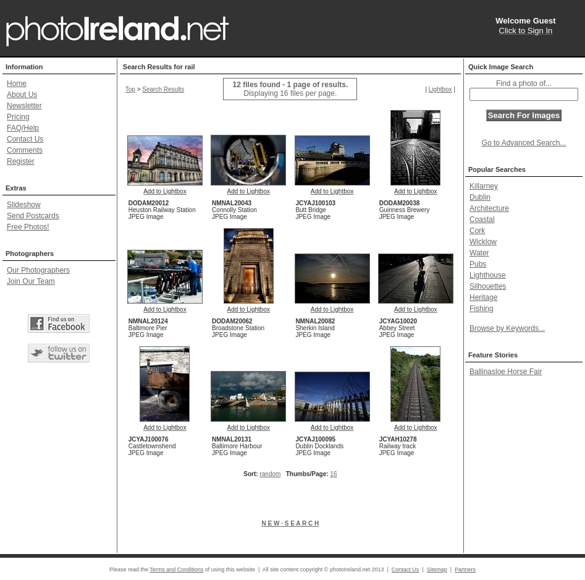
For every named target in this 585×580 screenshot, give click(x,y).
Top (130, 89)
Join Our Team (31, 281)
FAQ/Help (23, 128)
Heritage (483, 297)
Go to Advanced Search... (524, 143)
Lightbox (440, 89)
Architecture (489, 208)
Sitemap (437, 569)
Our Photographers (38, 270)
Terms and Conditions (176, 569)
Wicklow (483, 241)
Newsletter (24, 105)
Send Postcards (33, 215)
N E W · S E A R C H (290, 523)
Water (479, 253)
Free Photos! (28, 227)
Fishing (481, 308)
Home (17, 83)
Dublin (479, 197)
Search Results (163, 89)
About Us (22, 94)
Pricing (18, 117)
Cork (477, 230)
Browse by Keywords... (507, 328)
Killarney (483, 186)
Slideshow (24, 204)
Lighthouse (487, 275)
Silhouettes (487, 286)
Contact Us (25, 139)
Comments (25, 150)
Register (21, 161)
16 (333, 474)
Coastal (482, 219)
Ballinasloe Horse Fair (505, 371)
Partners (465, 569)
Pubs (477, 264)
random (269, 474)
